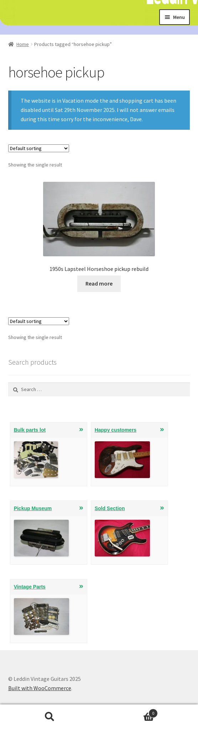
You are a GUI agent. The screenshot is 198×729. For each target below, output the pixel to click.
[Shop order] (38, 148)
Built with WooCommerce (39, 688)
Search (49, 717)
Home (22, 44)
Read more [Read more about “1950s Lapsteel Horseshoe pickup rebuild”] (99, 283)
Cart (128, 711)
